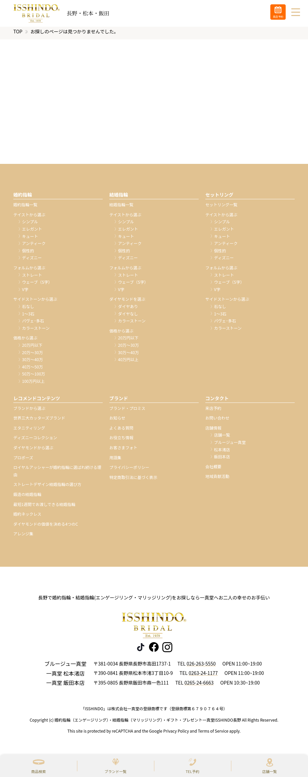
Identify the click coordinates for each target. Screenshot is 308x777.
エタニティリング (29, 431)
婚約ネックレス (27, 517)
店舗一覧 (269, 771)
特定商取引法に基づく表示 (133, 480)
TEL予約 (192, 771)
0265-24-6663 (198, 685)
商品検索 (38, 771)
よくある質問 (121, 431)
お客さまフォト (123, 450)
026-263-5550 (201, 666)
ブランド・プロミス (127, 411)
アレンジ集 (23, 536)
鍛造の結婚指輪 (27, 497)
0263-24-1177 (203, 676)
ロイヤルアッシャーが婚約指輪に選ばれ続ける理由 (57, 473)
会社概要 (213, 469)
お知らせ (117, 421)
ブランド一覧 (116, 771)
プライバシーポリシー (129, 470)
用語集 (115, 460)
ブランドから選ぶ (29, 411)
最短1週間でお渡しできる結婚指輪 (44, 507)
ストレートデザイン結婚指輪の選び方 (47, 487)
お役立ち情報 (121, 440)
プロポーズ (23, 460)
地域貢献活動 (217, 479)
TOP (17, 34)
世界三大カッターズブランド (39, 421)
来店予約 (213, 411)
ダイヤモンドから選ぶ (33, 450)
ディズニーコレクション (35, 440)
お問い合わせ (217, 421)
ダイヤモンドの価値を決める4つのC (45, 527)
